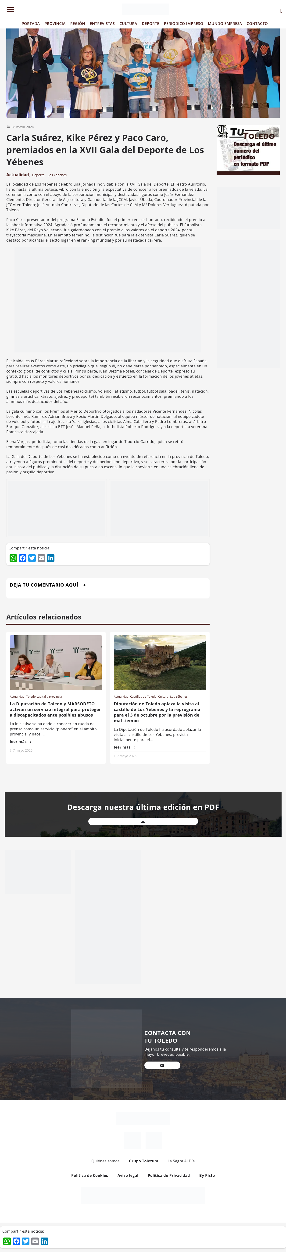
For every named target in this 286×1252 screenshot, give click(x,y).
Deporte (38, 175)
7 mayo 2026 (22, 750)
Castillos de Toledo (143, 697)
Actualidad (17, 174)
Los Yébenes (57, 175)
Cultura (163, 697)
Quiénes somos (105, 1161)
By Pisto (207, 1175)
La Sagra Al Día (181, 1161)
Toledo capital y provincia (44, 697)
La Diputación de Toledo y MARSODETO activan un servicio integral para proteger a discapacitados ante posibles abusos (55, 709)
